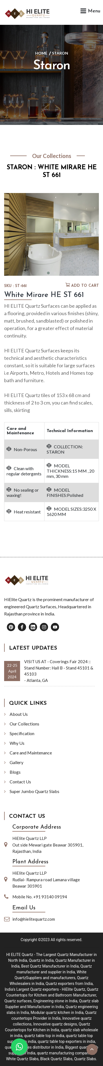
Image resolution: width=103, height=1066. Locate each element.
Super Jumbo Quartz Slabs (34, 791)
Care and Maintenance (31, 752)
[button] (48, 273)
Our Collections (24, 723)
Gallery (16, 762)
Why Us (17, 743)
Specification (22, 733)
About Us (19, 714)
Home (41, 53)
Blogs (15, 772)
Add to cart (85, 286)
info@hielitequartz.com (33, 919)
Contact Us (20, 781)
